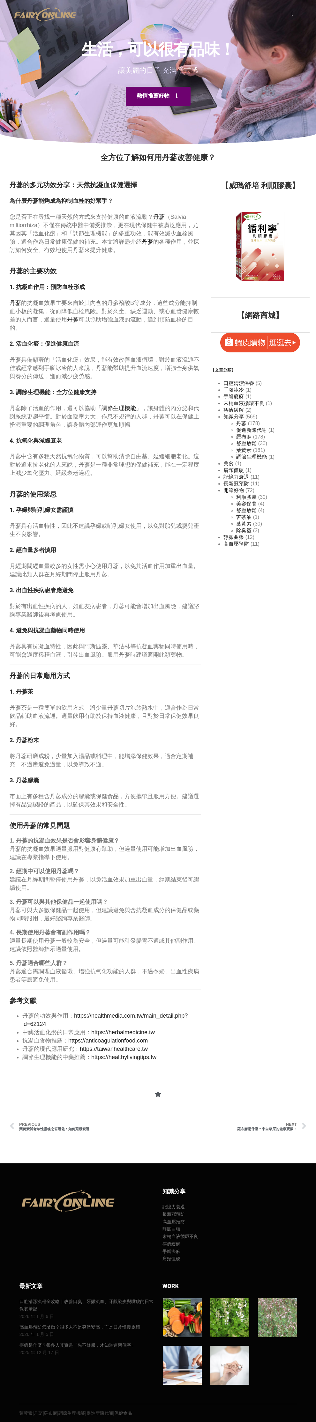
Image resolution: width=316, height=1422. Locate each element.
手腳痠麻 (233, 396)
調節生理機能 (33, 392)
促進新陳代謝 (251, 430)
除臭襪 (244, 530)
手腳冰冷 (233, 390)
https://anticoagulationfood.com (108, 1040)
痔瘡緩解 (233, 410)
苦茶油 (244, 517)
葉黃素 (244, 450)
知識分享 (233, 416)
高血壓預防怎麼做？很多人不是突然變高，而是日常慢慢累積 (79, 1327)
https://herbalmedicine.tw (123, 1032)
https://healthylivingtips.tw (123, 1057)
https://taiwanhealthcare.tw (114, 1049)
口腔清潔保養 (238, 383)
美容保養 (246, 503)
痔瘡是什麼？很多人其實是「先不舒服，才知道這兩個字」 (77, 1345)
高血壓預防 (236, 544)
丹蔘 (159, 217)
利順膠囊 (246, 497)
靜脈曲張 (233, 537)
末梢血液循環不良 (243, 403)
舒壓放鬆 (246, 443)
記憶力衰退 (236, 477)
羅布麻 (244, 436)
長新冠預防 (236, 483)
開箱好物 (233, 490)
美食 (228, 463)
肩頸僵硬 (233, 470)
